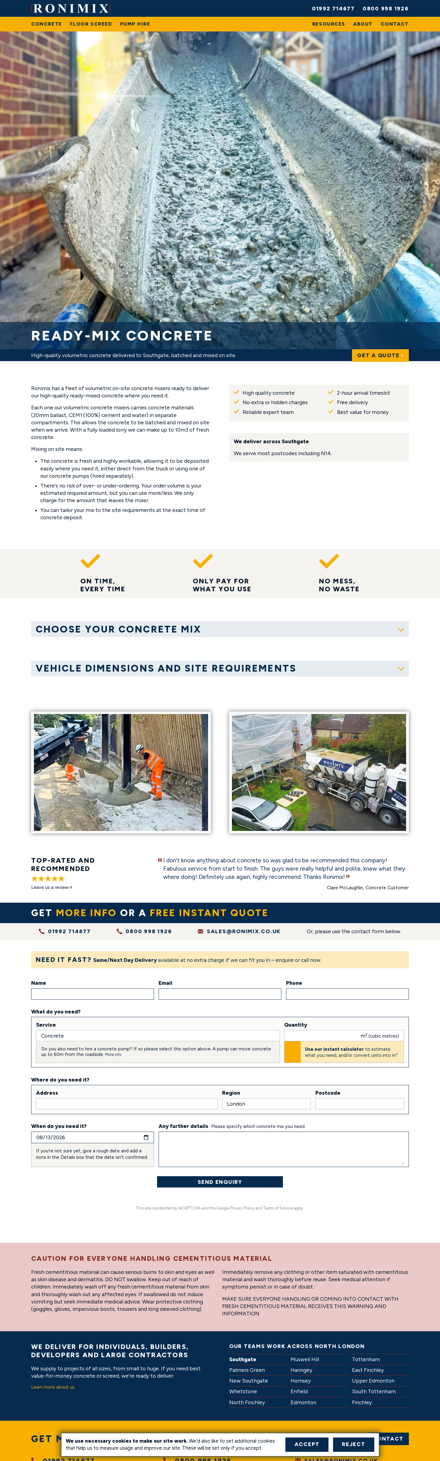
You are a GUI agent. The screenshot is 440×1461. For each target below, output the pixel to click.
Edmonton (303, 1402)
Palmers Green (247, 1370)
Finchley (362, 1402)
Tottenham (366, 1359)
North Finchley (247, 1402)
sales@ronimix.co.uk (244, 931)
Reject (353, 1444)
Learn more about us (53, 1387)
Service (46, 1025)
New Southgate (248, 1381)
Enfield (299, 1392)
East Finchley (368, 1370)
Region (231, 1093)
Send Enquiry (220, 1182)
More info (113, 1054)
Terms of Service (278, 1208)
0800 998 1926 (386, 8)
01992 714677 (333, 8)
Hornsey (301, 1381)
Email (165, 983)
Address (47, 1093)
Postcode (327, 1093)
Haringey (301, 1370)
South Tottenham (374, 1392)
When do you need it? (59, 1126)
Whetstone (243, 1392)
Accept (307, 1444)
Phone (294, 983)
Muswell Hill (305, 1359)
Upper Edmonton (373, 1381)
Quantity (295, 1025)
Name (38, 983)
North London (340, 1346)
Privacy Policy (242, 1208)
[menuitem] (46, 24)
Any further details (183, 1126)
